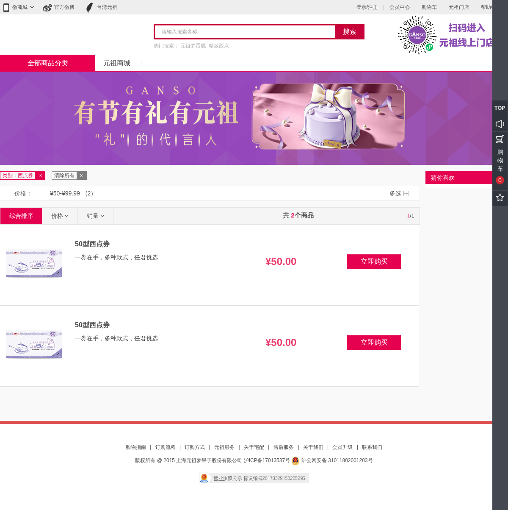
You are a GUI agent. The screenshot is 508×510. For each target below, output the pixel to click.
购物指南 (136, 447)
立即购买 (374, 261)
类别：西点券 (18, 175)
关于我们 (313, 447)
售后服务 (283, 447)
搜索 (349, 31)
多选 (395, 193)
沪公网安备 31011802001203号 (332, 460)
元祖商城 (116, 63)
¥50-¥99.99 (65, 193)
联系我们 (372, 447)
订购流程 (165, 447)
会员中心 (399, 7)
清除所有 (64, 175)
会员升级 (342, 447)
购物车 (429, 7)
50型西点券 (92, 244)
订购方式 (195, 447)
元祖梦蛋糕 (193, 46)
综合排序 (21, 215)
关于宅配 (254, 447)
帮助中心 (491, 7)
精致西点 (219, 46)
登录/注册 (367, 7)
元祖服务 (224, 447)
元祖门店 (459, 7)
